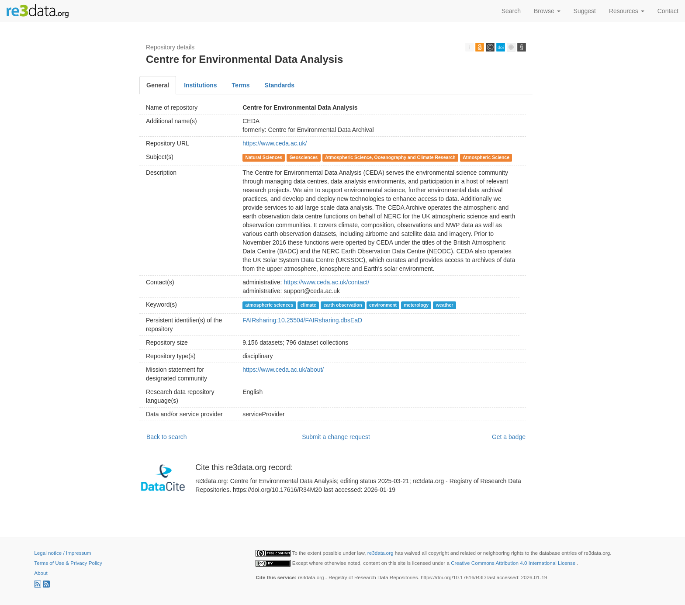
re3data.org (381, 553)
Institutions (200, 85)
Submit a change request (336, 436)
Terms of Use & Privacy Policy (68, 563)
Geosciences (304, 157)
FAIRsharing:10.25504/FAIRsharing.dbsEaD (302, 320)
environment (383, 305)
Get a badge (509, 436)
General (157, 85)
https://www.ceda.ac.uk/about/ (283, 369)
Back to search (166, 436)
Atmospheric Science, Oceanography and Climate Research (390, 157)
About (40, 573)
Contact (667, 10)
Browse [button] (547, 10)
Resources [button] (626, 10)
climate (308, 305)
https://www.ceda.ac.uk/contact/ (326, 282)
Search (511, 10)
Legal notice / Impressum (62, 553)
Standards (279, 85)
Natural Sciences (264, 157)
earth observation (342, 305)
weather (444, 305)
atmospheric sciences (270, 305)
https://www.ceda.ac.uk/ (274, 143)
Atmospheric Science (486, 157)
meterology (416, 305)
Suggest (585, 10)
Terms (241, 85)
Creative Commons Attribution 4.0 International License (514, 563)
